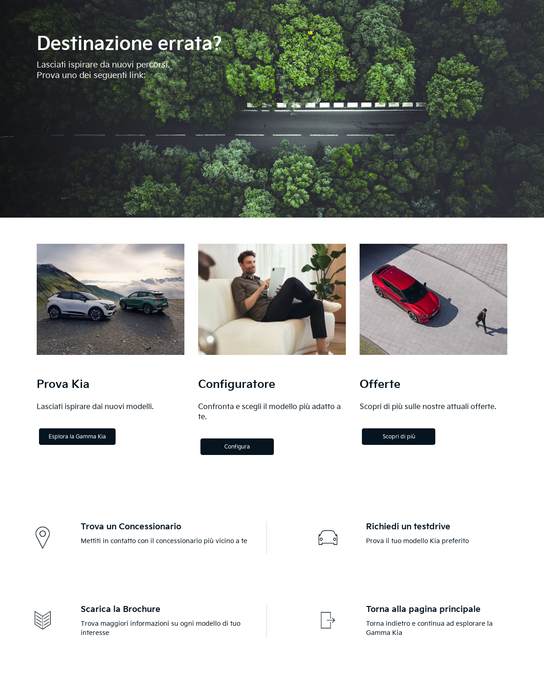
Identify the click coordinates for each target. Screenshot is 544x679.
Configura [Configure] (237, 446)
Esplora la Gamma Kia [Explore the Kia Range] (77, 436)
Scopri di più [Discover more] (399, 436)
